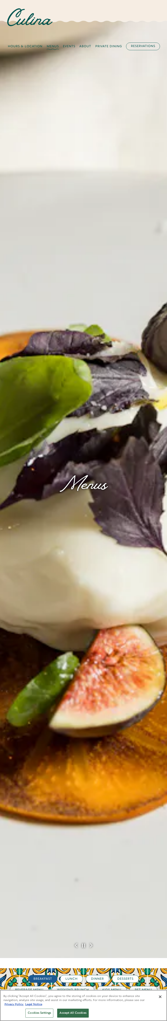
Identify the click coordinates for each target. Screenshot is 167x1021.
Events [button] (69, 46)
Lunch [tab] (71, 680)
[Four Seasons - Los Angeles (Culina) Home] (29, 17)
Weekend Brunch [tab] (73, 692)
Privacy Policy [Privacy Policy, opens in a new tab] (14, 1004)
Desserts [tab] (125, 680)
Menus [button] (53, 46)
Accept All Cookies (73, 1013)
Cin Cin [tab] (61, 703)
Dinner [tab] (97, 680)
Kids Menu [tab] (111, 692)
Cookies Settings (39, 1013)
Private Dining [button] (108, 46)
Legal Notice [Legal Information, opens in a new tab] (33, 1004)
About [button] (85, 46)
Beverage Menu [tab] (29, 692)
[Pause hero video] (83, 648)
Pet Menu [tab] (143, 692)
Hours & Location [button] (25, 46)
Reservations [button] (143, 46)
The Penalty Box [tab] (97, 703)
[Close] (160, 996)
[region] (83, 1005)
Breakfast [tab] (42, 680)
